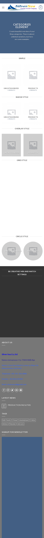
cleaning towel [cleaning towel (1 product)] (24, 420)
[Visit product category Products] (33, 78)
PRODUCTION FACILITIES (19, 405)
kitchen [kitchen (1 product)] (4, 424)
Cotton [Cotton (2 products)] (33, 420)
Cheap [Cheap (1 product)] (15, 420)
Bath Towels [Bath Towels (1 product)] (6, 420)
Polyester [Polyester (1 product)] (12, 424)
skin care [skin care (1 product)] (21, 424)
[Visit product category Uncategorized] (11, 78)
